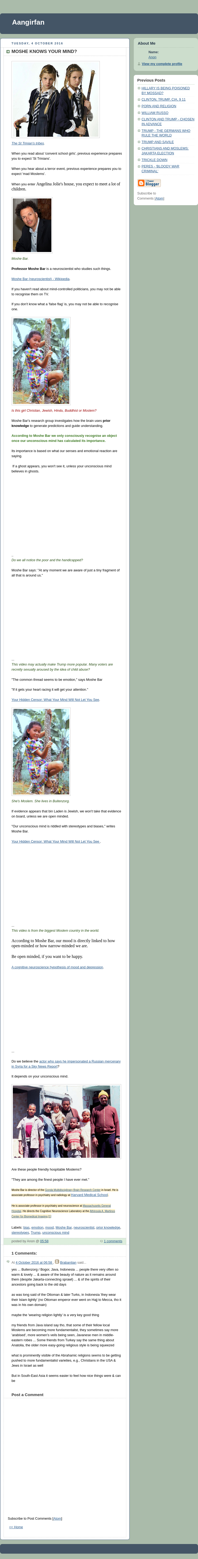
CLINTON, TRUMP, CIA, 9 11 (164, 99)
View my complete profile (162, 64)
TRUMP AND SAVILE (158, 142)
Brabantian (68, 1262)
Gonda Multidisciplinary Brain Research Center (73, 1190)
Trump (35, 1233)
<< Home (16, 1527)
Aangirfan (28, 22)
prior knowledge (108, 1227)
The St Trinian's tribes (28, 143)
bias (26, 1227)
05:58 (44, 1241)
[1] (49, 1216)
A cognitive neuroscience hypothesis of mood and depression (57, 967)
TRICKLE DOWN (154, 160)
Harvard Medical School (89, 1195)
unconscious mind (55, 1233)
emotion (37, 1227)
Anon (152, 57)
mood (49, 1227)
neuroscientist (84, 1227)
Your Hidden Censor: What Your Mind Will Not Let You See (55, 700)
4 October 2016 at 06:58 (34, 1262)
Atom (57, 1518)
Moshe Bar (64, 1227)
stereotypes (20, 1233)
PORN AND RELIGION (159, 106)
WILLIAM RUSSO (155, 113)
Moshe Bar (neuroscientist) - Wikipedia (41, 279)
